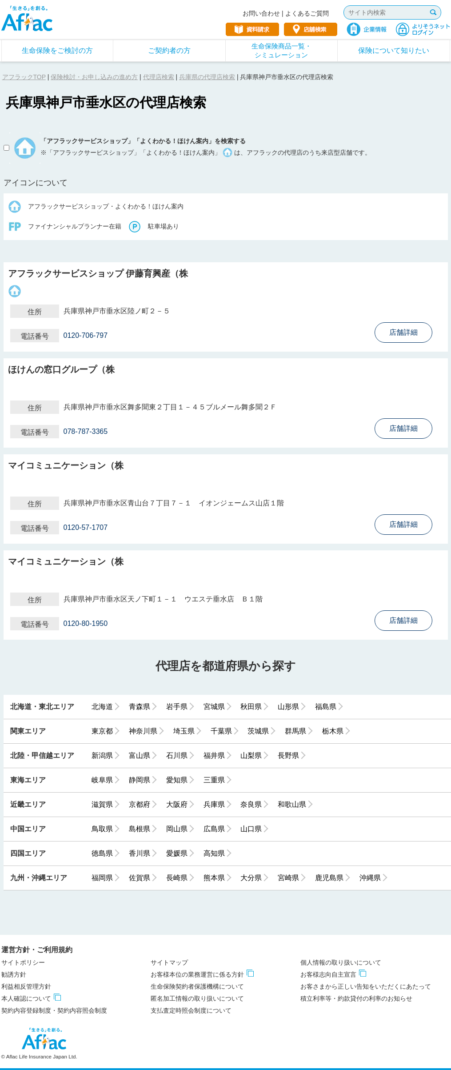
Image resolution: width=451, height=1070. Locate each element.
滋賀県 (102, 804)
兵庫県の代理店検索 (207, 76)
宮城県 (214, 706)
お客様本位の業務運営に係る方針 (197, 974)
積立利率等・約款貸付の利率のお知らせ (356, 998)
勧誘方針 (13, 974)
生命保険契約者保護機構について (197, 986)
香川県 (139, 853)
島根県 (139, 829)
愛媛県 (177, 853)
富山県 (139, 755)
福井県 (214, 755)
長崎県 (177, 878)
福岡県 (102, 878)
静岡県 (139, 780)
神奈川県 (143, 731)
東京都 (102, 731)
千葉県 (221, 731)
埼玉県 (184, 731)
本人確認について (26, 998)
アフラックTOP (24, 76)
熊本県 (214, 878)
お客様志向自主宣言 (328, 974)
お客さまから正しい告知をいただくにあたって (365, 986)
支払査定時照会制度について (191, 1010)
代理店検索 (158, 76)
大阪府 (177, 804)
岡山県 (177, 829)
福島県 (325, 706)
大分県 (251, 878)
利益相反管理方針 (26, 986)
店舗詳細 (403, 332)
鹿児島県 (329, 878)
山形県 (288, 706)
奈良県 (251, 804)
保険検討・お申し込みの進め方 (94, 76)
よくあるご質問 (307, 13)
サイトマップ (169, 962)
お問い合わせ (261, 13)
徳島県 (102, 853)
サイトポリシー (23, 962)
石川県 (177, 755)
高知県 (214, 853)
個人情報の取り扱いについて (340, 962)
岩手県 (177, 706)
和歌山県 (292, 804)
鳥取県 (102, 829)
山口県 (251, 829)
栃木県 (332, 731)
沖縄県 (370, 878)
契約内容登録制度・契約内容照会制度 (54, 1010)
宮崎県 (288, 878)
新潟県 (102, 755)
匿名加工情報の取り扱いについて (197, 998)
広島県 (214, 829)
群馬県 (295, 731)
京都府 (139, 804)
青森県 (139, 706)
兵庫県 (214, 804)
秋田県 (251, 706)
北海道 (102, 706)
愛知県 (177, 780)
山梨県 (251, 755)
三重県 (214, 780)
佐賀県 (139, 878)
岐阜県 (102, 780)
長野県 (288, 755)
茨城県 (258, 731)
